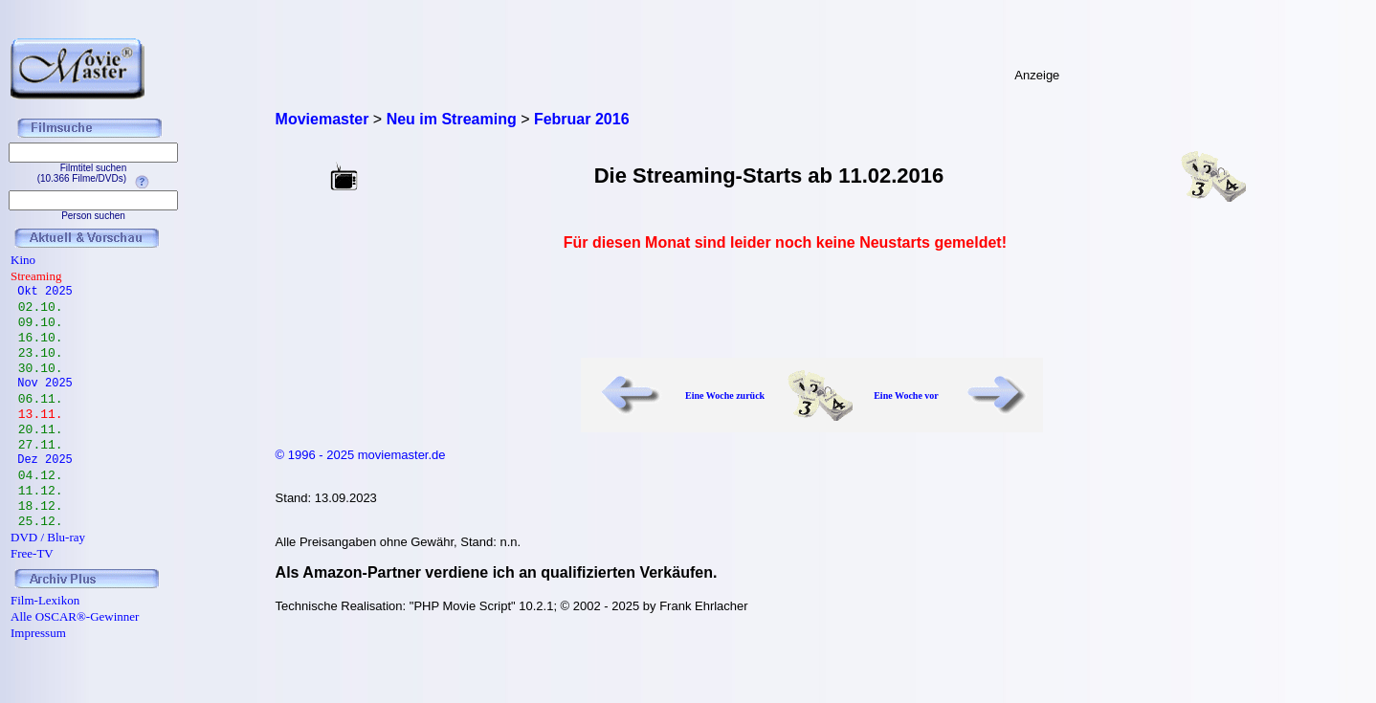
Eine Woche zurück (725, 395)
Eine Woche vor (906, 395)
